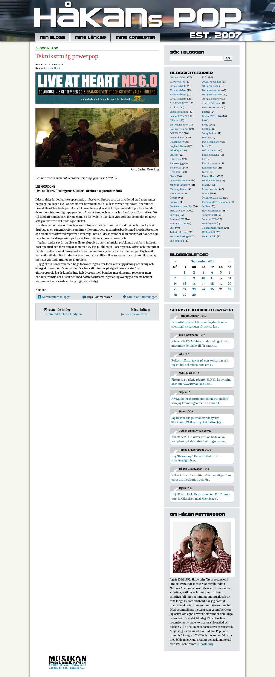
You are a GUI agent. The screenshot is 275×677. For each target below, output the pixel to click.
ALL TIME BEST (179, 103)
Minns (205, 193)
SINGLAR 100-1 (178, 210)
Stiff (172, 227)
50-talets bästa (178, 85)
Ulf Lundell (208, 232)
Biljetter (174, 120)
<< (175, 261)
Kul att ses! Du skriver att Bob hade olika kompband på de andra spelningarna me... (198, 439)
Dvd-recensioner (211, 141)
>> (229, 261)
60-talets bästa (210, 85)
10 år (205, 77)
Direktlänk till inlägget (140, 297)
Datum (206, 137)
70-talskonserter (211, 90)
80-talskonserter (211, 94)
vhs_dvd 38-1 (177, 240)
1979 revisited (177, 81)
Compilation (209, 133)
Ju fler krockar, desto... (135, 314)
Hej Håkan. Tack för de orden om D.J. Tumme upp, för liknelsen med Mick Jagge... (200, 496)
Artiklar (174, 107)
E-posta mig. (206, 644)
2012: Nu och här (211, 81)
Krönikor (175, 171)
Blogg (205, 124)
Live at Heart (53, 68)
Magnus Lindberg (180, 184)
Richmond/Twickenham (216, 202)
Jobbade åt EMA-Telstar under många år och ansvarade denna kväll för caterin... (200, 343)
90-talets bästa (178, 98)
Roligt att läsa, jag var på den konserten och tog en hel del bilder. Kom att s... (199, 362)
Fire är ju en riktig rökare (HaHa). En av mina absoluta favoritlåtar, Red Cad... (201, 382)
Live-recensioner (179, 180)
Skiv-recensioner (211, 210)
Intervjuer (175, 159)
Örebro (173, 197)
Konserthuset (209, 167)
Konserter (175, 167)
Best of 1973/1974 (179, 116)
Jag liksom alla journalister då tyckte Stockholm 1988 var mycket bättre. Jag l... (198, 420)
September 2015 (202, 261)
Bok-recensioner (179, 128)
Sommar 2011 (209, 214)
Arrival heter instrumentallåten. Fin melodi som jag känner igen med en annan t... (199, 401)
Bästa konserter (211, 107)
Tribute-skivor (178, 232)
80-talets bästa (178, 94)
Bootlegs (207, 128)
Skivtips (174, 214)
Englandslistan (178, 146)
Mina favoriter (210, 189)
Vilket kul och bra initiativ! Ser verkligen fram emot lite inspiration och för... (201, 477)
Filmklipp (175, 150)
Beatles (206, 111)
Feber (205, 146)
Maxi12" (206, 184)
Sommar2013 (177, 219)
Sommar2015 (209, 219)
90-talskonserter (211, 98)
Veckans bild (209, 236)
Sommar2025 (177, 223)
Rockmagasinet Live (181, 206)
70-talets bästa (178, 90)
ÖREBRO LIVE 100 (212, 197)
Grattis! (174, 154)
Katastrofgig (177, 163)
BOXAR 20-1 (176, 133)
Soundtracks (209, 223)
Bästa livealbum (179, 111)
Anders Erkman (211, 103)
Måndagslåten (178, 189)
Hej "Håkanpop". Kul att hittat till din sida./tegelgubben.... (195, 458)
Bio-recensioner (179, 124)
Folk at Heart (209, 150)
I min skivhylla (210, 154)
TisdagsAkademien (212, 227)
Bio (204, 120)
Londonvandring (211, 180)
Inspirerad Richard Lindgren (63, 314)
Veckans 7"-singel (180, 236)
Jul (203, 159)
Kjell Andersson (211, 163)
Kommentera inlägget (54, 297)
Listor (173, 176)
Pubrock (174, 202)
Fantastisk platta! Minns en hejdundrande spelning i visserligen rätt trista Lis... (199, 324)
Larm (205, 171)
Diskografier (177, 141)
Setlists (206, 206)
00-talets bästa (178, 77)
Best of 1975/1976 (212, 116)
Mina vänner (177, 193)
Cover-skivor (177, 137)
